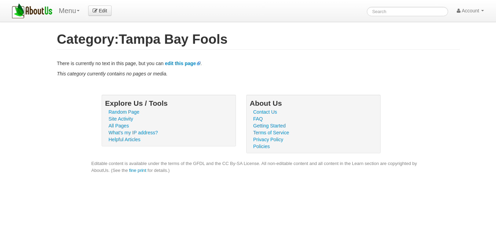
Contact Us (265, 112)
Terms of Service (271, 132)
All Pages (118, 125)
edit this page (180, 63)
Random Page (124, 112)
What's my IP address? (133, 132)
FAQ (258, 119)
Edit (100, 10)
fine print (137, 170)
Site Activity (120, 119)
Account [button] (470, 10)
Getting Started (269, 125)
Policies (261, 146)
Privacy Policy (268, 139)
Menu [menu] (69, 10)
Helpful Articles (124, 139)
